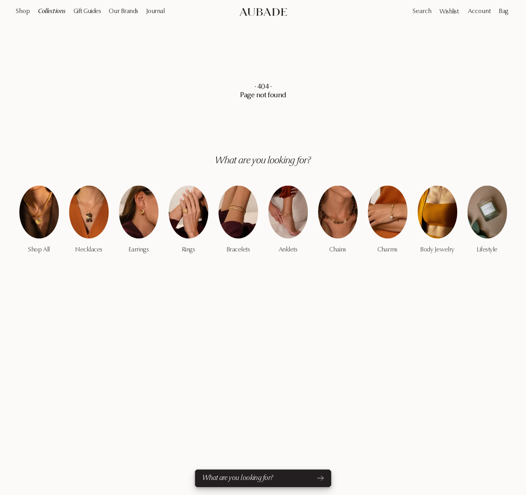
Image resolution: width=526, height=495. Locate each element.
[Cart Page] (504, 11)
